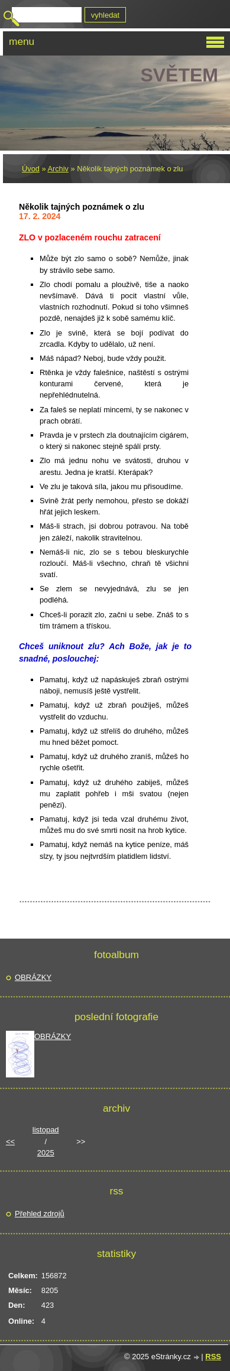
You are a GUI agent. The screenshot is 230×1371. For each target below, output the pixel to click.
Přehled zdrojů (39, 1213)
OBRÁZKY (33, 977)
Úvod (31, 168)
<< (10, 1141)
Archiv (58, 168)
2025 (45, 1152)
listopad (46, 1129)
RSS (213, 1356)
